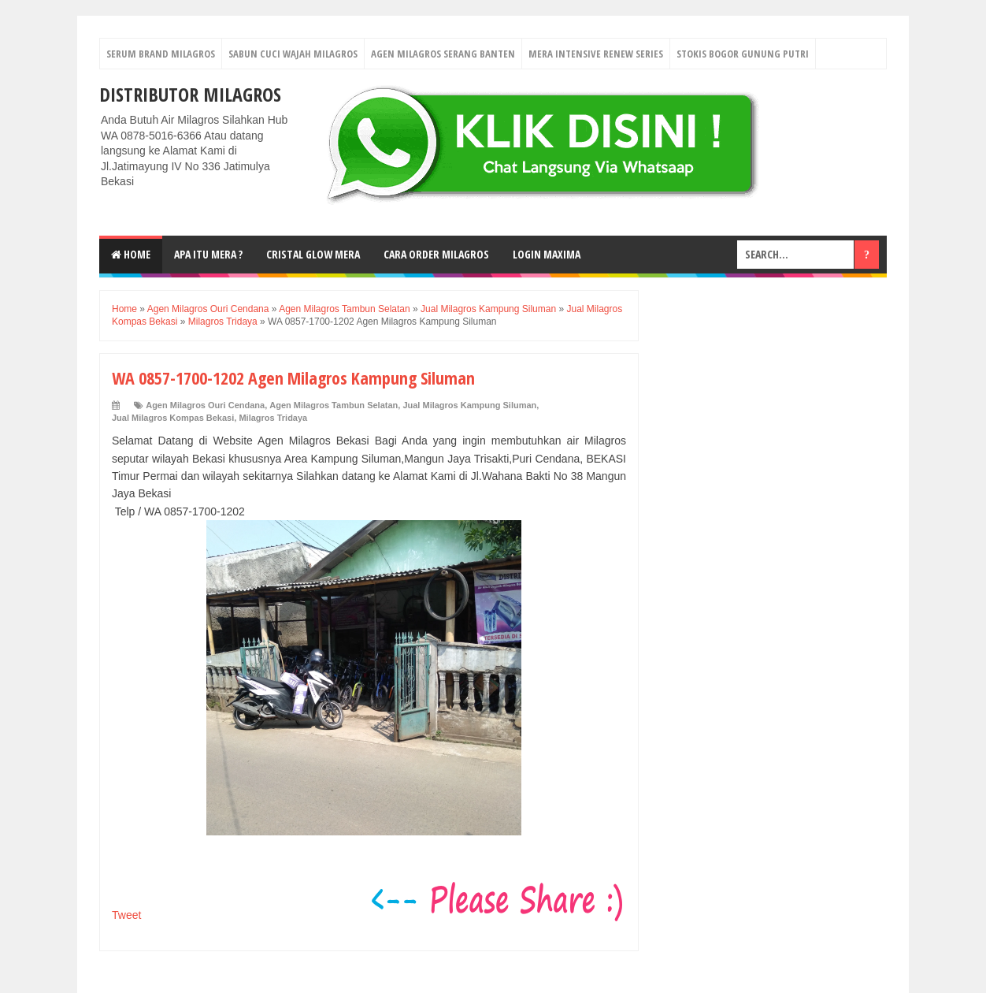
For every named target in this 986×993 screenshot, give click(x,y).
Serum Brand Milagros (160, 53)
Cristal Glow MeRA (313, 254)
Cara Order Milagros (436, 254)
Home (130, 254)
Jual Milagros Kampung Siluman (469, 405)
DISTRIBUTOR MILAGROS (190, 94)
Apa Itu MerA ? (208, 254)
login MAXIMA (546, 254)
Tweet (126, 915)
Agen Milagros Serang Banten (443, 53)
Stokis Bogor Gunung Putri (742, 53)
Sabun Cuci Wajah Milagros (293, 53)
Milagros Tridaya (273, 417)
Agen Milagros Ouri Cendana (205, 405)
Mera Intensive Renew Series (595, 53)
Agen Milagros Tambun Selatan (333, 405)
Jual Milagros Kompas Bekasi (173, 417)
